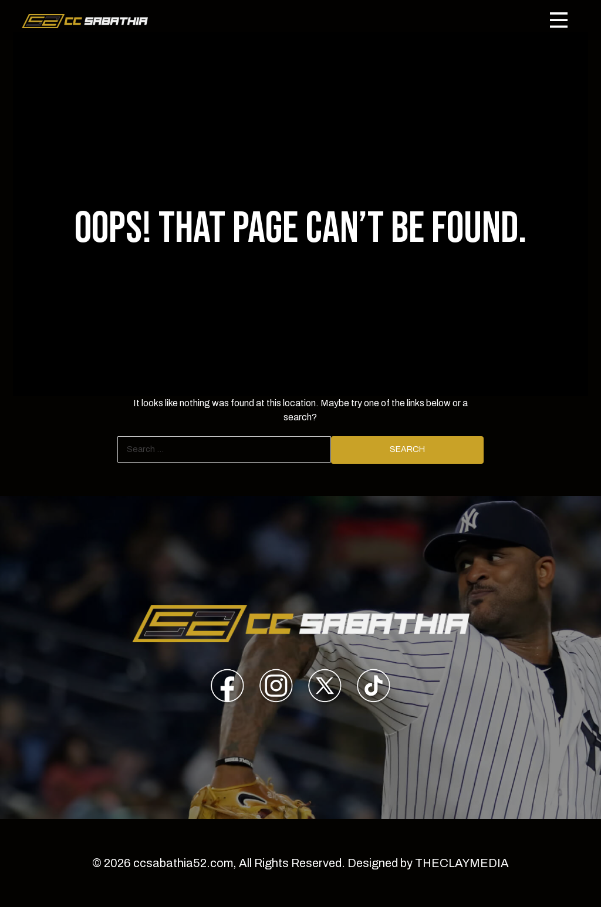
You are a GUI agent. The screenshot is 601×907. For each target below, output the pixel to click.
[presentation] (227, 688)
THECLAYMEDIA (462, 863)
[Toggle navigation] (559, 20)
